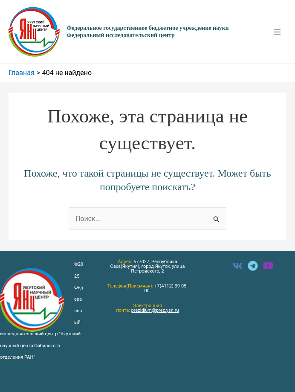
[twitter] (253, 266)
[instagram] (268, 266)
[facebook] (237, 266)
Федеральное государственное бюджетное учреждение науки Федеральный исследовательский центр (148, 31)
